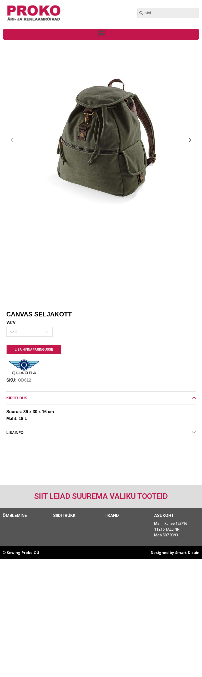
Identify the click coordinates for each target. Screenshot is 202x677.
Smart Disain (187, 552)
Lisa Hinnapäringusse (34, 349)
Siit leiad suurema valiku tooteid (101, 496)
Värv (11, 322)
